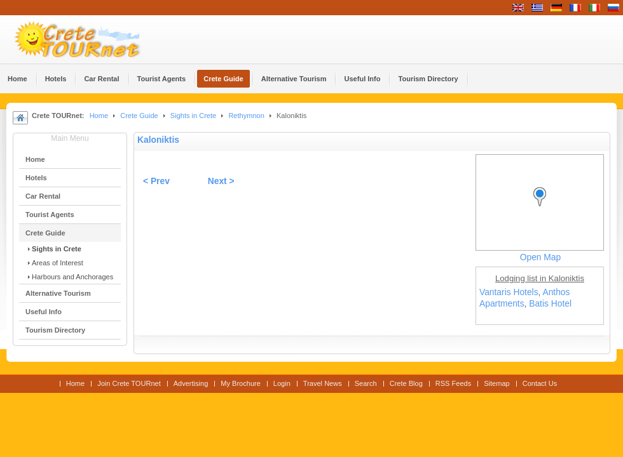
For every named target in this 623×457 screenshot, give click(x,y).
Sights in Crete (193, 115)
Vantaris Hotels (508, 292)
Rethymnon (246, 115)
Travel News (322, 383)
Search (366, 383)
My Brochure (241, 383)
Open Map (540, 257)
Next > (221, 181)
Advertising (191, 383)
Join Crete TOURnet (129, 383)
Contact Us (540, 383)
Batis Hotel (550, 303)
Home (99, 115)
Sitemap (496, 383)
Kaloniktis (158, 140)
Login (282, 383)
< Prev (156, 181)
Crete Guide (139, 115)
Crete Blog (406, 383)
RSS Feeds (453, 383)
